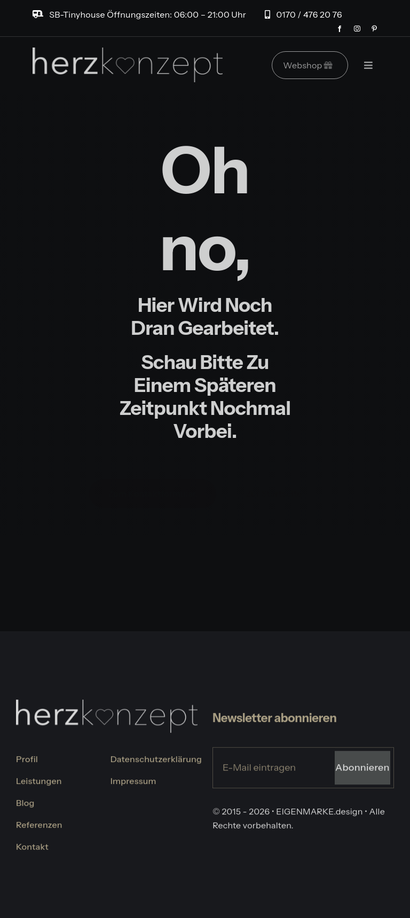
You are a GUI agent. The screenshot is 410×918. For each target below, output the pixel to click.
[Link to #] (368, 65)
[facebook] (339, 29)
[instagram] (357, 29)
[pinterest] (374, 29)
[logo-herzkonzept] (128, 52)
